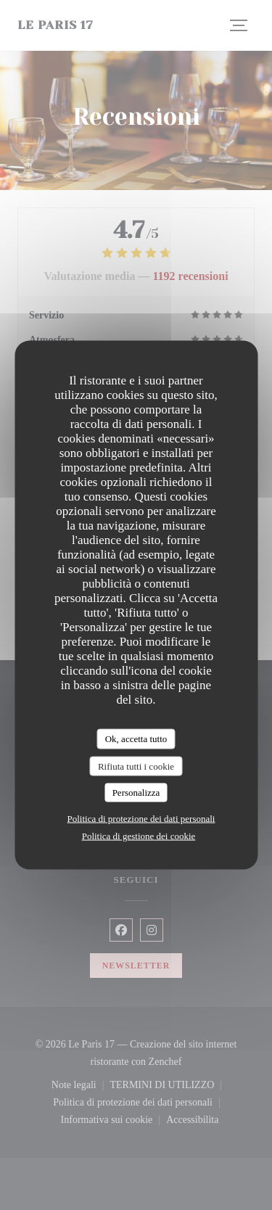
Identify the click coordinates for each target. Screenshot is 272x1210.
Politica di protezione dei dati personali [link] (141, 817)
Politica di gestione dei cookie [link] (139, 835)
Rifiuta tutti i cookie (136, 765)
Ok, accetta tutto (136, 738)
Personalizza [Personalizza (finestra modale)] (136, 792)
